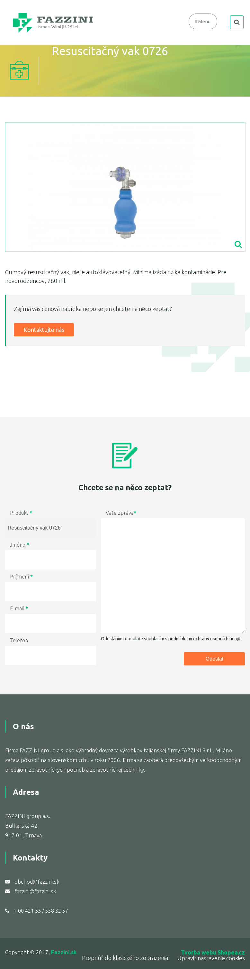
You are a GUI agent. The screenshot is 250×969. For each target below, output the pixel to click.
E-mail (19, 608)
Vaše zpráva (121, 513)
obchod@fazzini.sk (36, 882)
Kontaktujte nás (43, 329)
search (237, 22)
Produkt (21, 513)
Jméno (19, 545)
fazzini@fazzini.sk (35, 891)
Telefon (19, 640)
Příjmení (21, 576)
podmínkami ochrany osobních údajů (204, 638)
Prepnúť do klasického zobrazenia (125, 958)
